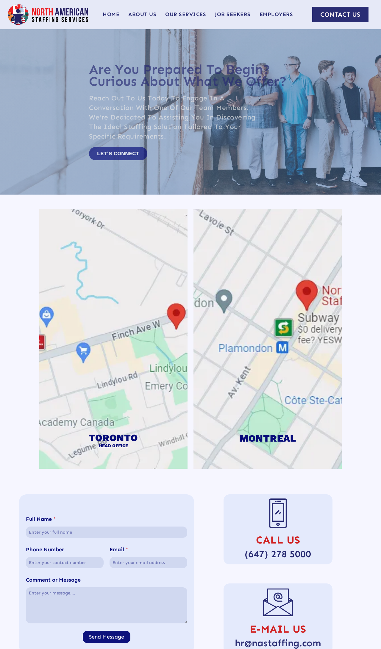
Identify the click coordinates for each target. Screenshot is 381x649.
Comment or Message (53, 645)
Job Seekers (233, 14)
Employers (276, 14)
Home (111, 14)
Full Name (41, 584)
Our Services (185, 14)
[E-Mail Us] (278, 602)
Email (119, 615)
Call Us (278, 539)
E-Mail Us (278, 628)
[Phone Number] (65, 628)
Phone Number (45, 615)
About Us (142, 14)
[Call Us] (278, 513)
